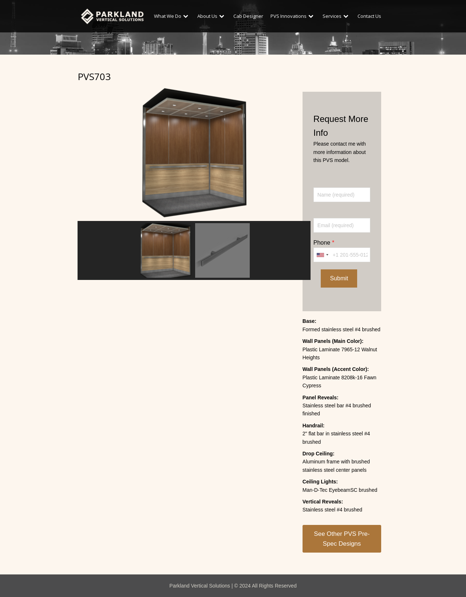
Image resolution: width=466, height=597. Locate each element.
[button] (165, 250)
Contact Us (369, 16)
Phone (321, 243)
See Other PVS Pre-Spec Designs (342, 538)
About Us (211, 16)
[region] (194, 182)
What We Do (172, 16)
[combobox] (322, 255)
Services (336, 16)
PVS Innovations (292, 16)
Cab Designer (248, 16)
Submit (339, 278)
